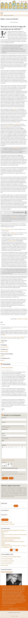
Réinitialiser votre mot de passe (7, 524)
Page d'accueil (5, 429)
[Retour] (10, 328)
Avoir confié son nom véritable (7, 560)
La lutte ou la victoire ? (5, 544)
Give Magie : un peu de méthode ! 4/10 (4, 323)
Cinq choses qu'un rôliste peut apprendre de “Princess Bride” (14, 534)
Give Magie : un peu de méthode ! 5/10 (5, 323)
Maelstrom (16, 148)
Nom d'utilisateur (4, 510)
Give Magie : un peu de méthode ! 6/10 (6, 323)
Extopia (2, 536)
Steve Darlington (4, 351)
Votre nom (4, 417)
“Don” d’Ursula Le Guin (7, 229)
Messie (2, 533)
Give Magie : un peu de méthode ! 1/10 (1, 323)
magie (2, 342)
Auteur (3, 433)
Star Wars (15, 109)
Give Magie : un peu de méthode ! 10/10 (9, 323)
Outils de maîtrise (4, 347)
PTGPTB (2, 356)
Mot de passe (4, 514)
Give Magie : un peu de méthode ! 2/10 (2, 323)
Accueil (2, 15)
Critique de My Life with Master (7, 540)
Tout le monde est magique (7, 558)
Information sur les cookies (7, 605)
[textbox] (14, 453)
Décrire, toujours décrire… (7, 367)
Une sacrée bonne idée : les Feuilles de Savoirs (10, 538)
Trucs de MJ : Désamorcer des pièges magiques (11, 556)
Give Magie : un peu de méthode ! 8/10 (8, 323)
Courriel (3, 422)
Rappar (2, 360)
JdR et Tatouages (4, 565)
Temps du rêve (11, 240)
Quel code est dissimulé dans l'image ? (10, 468)
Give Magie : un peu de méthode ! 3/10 (3, 323)
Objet (3, 440)
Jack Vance (13, 217)
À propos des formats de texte (8, 460)
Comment (4, 445)
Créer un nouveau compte (6, 522)
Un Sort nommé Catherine (6, 563)
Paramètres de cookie (13, 609)
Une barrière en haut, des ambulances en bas (10, 537)
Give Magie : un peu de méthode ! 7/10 (7, 323)
